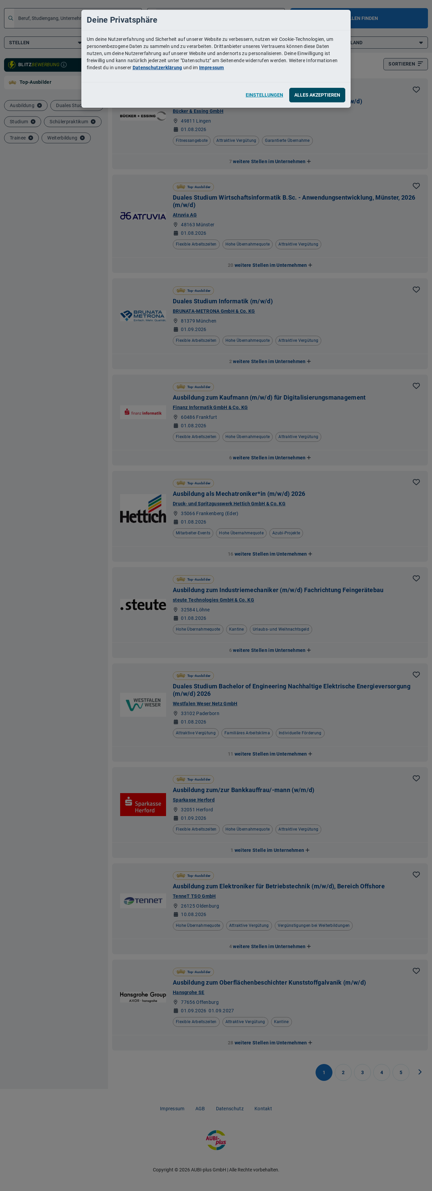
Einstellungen (264, 95)
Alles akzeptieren (317, 95)
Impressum (211, 67)
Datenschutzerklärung (157, 67)
